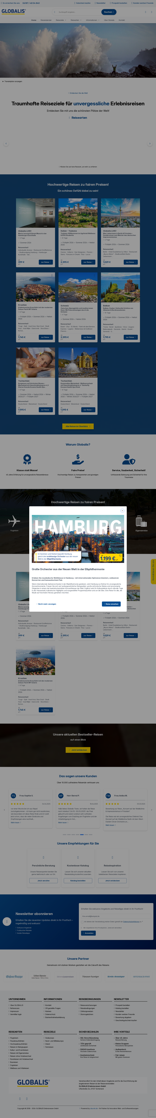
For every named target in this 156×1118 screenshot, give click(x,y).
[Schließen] (122, 510)
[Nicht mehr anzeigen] (46, 604)
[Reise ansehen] (111, 604)
